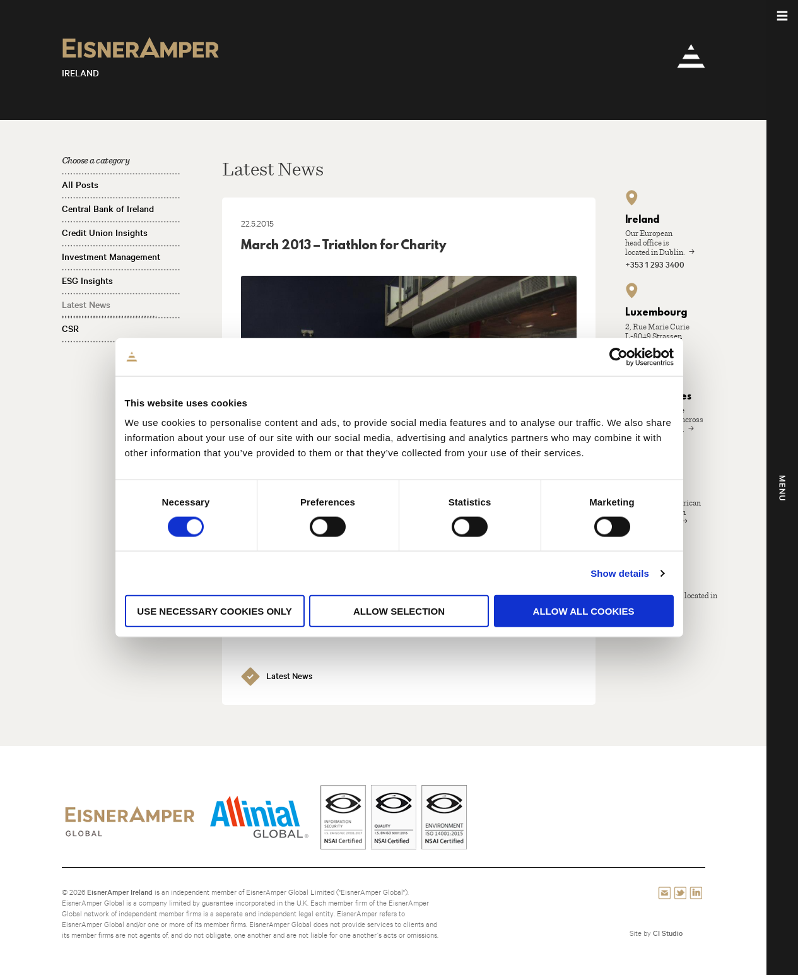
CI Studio (668, 933)
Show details (619, 572)
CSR (70, 328)
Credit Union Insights (105, 233)
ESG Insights (87, 281)
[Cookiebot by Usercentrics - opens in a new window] (618, 356)
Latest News (86, 304)
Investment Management (111, 257)
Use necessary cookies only (214, 611)
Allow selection (399, 611)
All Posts (80, 185)
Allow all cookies (584, 611)
